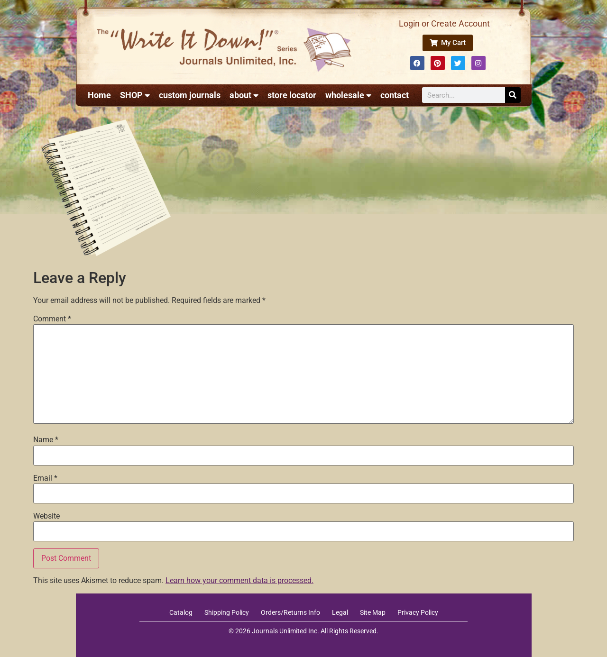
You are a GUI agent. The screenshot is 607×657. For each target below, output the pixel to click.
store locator (291, 95)
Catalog (181, 612)
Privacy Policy (417, 612)
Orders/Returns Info (290, 612)
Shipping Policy (226, 612)
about (244, 95)
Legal (340, 612)
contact (394, 95)
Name (45, 440)
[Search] (513, 95)
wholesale (348, 95)
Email (45, 478)
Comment (52, 319)
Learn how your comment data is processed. (239, 580)
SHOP (135, 95)
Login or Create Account (444, 23)
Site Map (373, 612)
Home (99, 95)
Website (46, 516)
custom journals (190, 95)
